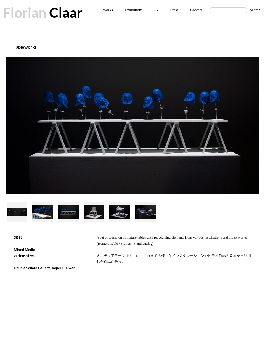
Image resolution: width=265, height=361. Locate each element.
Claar (64, 12)
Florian (24, 12)
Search (255, 10)
